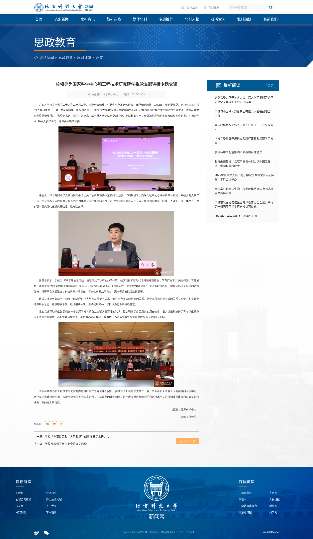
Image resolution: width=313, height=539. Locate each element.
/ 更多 (269, 85)
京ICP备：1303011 (185, 532)
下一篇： (60, 444)
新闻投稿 (214, 7)
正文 (99, 57)
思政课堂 (84, 57)
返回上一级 (188, 441)
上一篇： (71, 437)
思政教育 (65, 57)
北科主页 (192, 7)
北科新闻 (47, 57)
